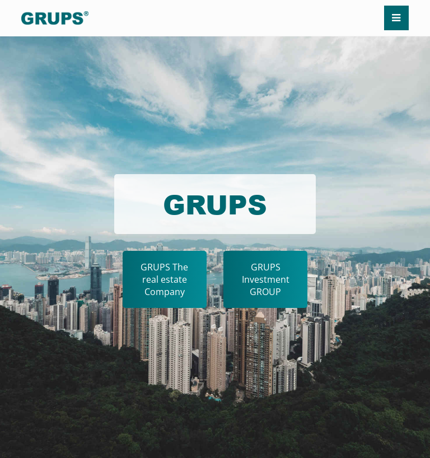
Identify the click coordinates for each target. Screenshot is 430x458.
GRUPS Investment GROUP (265, 279)
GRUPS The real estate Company (164, 279)
